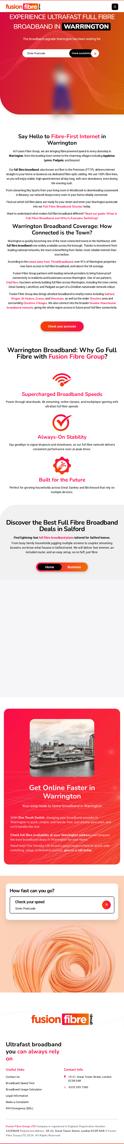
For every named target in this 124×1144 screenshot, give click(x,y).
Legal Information (17, 1095)
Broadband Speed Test (20, 1083)
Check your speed (30, 902)
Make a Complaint (17, 1102)
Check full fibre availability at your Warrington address (50, 835)
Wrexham (57, 298)
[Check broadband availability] (106, 905)
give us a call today (78, 850)
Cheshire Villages (35, 303)
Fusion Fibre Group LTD (21, 1126)
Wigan (15, 298)
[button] (115, 7)
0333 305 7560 (78, 1087)
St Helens (27, 298)
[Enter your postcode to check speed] (62, 905)
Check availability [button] (81, 53)
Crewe (40, 298)
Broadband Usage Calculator (24, 1089)
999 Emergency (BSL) (19, 1108)
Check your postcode (62, 326)
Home (49, 567)
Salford (109, 294)
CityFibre (12, 282)
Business (74, 567)
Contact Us (13, 1076)
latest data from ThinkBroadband (51, 262)
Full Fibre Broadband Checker (63, 206)
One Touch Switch (31, 817)
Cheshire (96, 298)
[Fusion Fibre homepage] (62, 1027)
